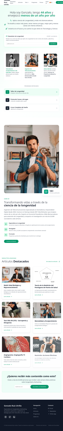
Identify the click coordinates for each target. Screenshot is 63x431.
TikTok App (52, 414)
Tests (27, 2)
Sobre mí (47, 2)
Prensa (41, 2)
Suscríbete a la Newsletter (39, 386)
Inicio (35, 408)
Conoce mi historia (12, 241)
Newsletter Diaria (13, 2)
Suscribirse (53, 43)
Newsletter (52, 411)
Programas (34, 2)
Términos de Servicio (41, 425)
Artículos (20, 2)
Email (50, 408)
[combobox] (52, 2)
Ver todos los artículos (53, 261)
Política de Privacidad (53, 425)
